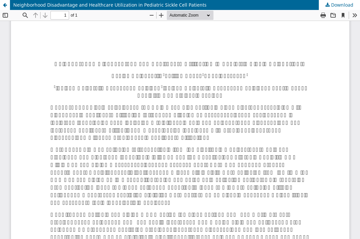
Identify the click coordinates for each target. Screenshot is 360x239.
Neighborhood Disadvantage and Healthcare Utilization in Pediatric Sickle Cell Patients (110, 5)
